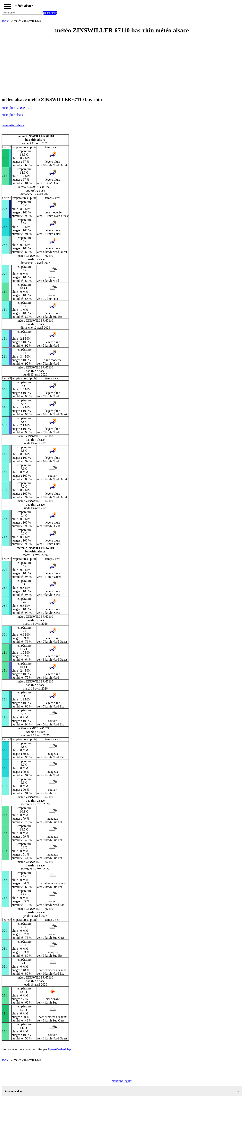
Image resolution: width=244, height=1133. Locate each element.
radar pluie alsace (12, 114)
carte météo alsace (13, 125)
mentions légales (121, 1081)
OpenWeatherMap (59, 1049)
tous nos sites (14, 1091)
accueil (6, 20)
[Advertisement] (119, 65)
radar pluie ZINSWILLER (18, 107)
